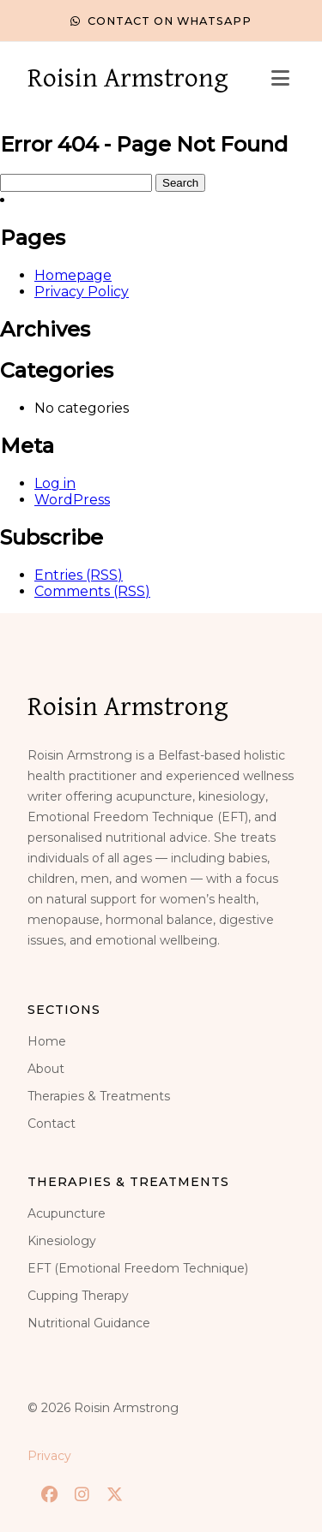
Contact (51, 1123)
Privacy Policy (81, 291)
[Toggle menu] (280, 79)
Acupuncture (66, 1213)
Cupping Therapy (78, 1295)
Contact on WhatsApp (161, 21)
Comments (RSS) (92, 591)
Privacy (49, 1455)
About (45, 1068)
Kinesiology (61, 1241)
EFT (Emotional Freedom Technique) (137, 1268)
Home (46, 1041)
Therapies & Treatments (98, 1096)
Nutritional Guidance (88, 1323)
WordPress (72, 500)
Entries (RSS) (78, 575)
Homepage (73, 275)
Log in (55, 483)
